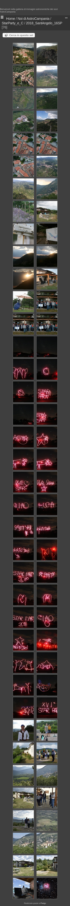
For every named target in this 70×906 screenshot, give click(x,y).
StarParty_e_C (12, 23)
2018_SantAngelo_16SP (44, 23)
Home (10, 18)
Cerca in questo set (21, 35)
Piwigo (43, 903)
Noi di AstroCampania (33, 18)
